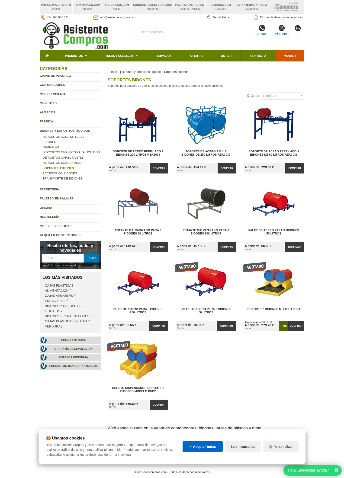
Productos (74, 56)
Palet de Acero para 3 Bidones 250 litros (138, 311)
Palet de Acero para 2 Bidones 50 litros (205, 311)
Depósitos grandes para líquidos (71, 152)
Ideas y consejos (120, 56)
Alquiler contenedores (61, 235)
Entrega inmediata (73, 357)
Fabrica (46, 121)
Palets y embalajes (57, 198)
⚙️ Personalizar (281, 451)
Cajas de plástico (55, 75)
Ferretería (49, 189)
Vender (290, 56)
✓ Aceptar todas (202, 451)
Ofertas (196, 56)
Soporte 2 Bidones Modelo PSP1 (273, 309)
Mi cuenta (282, 30)
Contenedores (52, 85)
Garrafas (51, 147)
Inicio (115, 72)
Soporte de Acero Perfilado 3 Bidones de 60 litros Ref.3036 (273, 153)
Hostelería (49, 216)
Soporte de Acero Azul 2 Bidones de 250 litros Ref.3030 (205, 153)
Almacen (47, 112)
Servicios (163, 56)
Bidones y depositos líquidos (65, 130)
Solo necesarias (243, 451)
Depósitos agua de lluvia (64, 136)
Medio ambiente (53, 94)
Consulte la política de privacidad (59, 265)
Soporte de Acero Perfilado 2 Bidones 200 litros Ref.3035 (138, 153)
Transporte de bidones (63, 178)
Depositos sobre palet (62, 162)
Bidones (49, 142)
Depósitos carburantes (63, 157)
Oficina (46, 207)
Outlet (226, 56)
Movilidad (48, 103)
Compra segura (73, 340)
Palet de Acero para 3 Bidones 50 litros (273, 232)
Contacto (261, 30)
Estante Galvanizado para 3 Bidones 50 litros (138, 232)
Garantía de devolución (73, 348)
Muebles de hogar (56, 226)
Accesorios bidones (60, 173)
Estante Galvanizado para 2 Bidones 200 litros (206, 232)
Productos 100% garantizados (73, 366)
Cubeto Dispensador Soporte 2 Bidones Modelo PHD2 (138, 389)
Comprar (159, 168)
